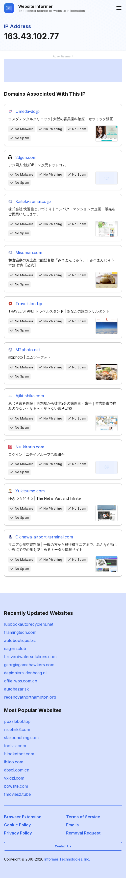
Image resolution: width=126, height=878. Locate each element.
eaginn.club (15, 648)
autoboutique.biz (20, 640)
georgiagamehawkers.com (29, 664)
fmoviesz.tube (17, 794)
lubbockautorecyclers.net (28, 624)
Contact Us (63, 846)
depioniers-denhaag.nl (25, 672)
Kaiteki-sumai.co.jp (33, 201)
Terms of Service (83, 816)
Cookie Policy (17, 824)
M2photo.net (27, 349)
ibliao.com (13, 761)
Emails (72, 824)
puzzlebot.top (17, 721)
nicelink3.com (17, 729)
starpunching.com (21, 737)
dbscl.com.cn (16, 769)
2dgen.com (25, 157)
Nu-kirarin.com (29, 446)
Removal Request (83, 832)
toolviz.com (15, 745)
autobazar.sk (16, 689)
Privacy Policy (18, 832)
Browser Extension (22, 816)
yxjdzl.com (14, 778)
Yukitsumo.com (30, 490)
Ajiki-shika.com (29, 395)
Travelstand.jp (28, 303)
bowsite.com (16, 786)
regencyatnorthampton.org (30, 697)
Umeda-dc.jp (27, 111)
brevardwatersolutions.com (30, 656)
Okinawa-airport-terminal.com (44, 536)
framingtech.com (20, 632)
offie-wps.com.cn (20, 680)
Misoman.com (28, 252)
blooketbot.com (19, 753)
